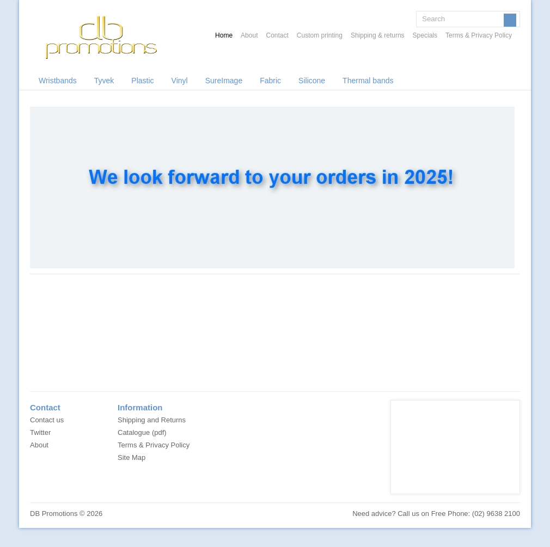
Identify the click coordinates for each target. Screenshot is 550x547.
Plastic (142, 80)
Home (224, 35)
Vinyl (180, 80)
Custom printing (320, 35)
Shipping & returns (378, 35)
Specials (425, 35)
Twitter (40, 432)
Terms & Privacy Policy (478, 35)
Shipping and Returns (152, 420)
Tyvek (104, 80)
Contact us (47, 420)
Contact (277, 35)
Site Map (131, 457)
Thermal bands (368, 80)
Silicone (311, 80)
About (249, 35)
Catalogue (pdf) (142, 432)
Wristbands (58, 80)
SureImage (223, 80)
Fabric (270, 80)
